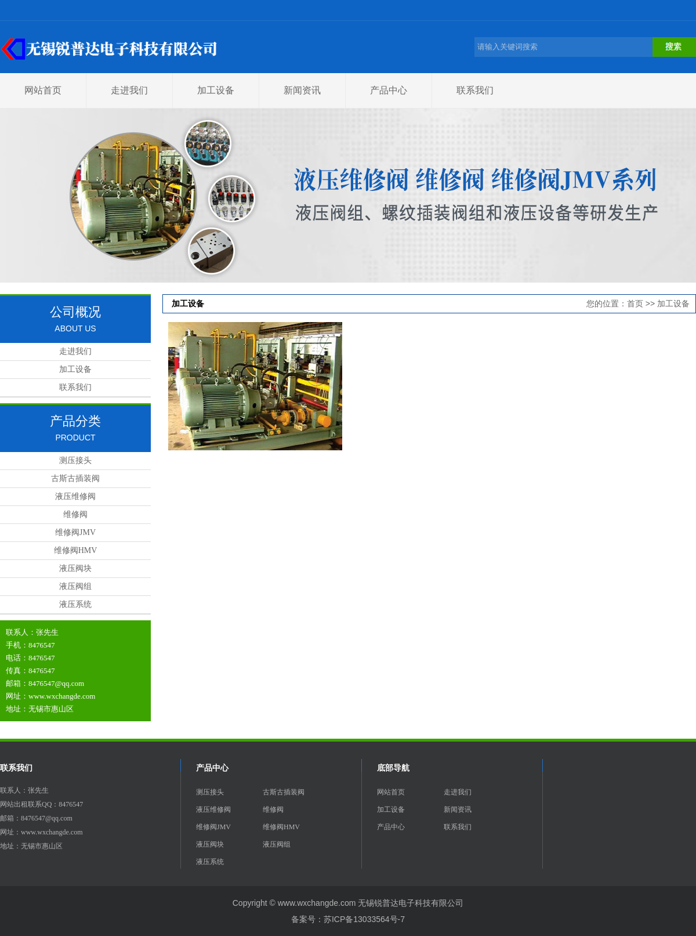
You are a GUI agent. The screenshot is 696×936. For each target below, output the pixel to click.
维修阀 (75, 514)
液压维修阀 (75, 496)
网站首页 (42, 90)
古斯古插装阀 (75, 478)
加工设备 (215, 90)
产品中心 (388, 90)
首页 (635, 303)
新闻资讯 (302, 90)
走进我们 (129, 90)
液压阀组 (75, 586)
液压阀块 (75, 568)
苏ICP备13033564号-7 (364, 919)
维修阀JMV (75, 532)
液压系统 (75, 604)
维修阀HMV (75, 550)
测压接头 (75, 460)
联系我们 (475, 90)
